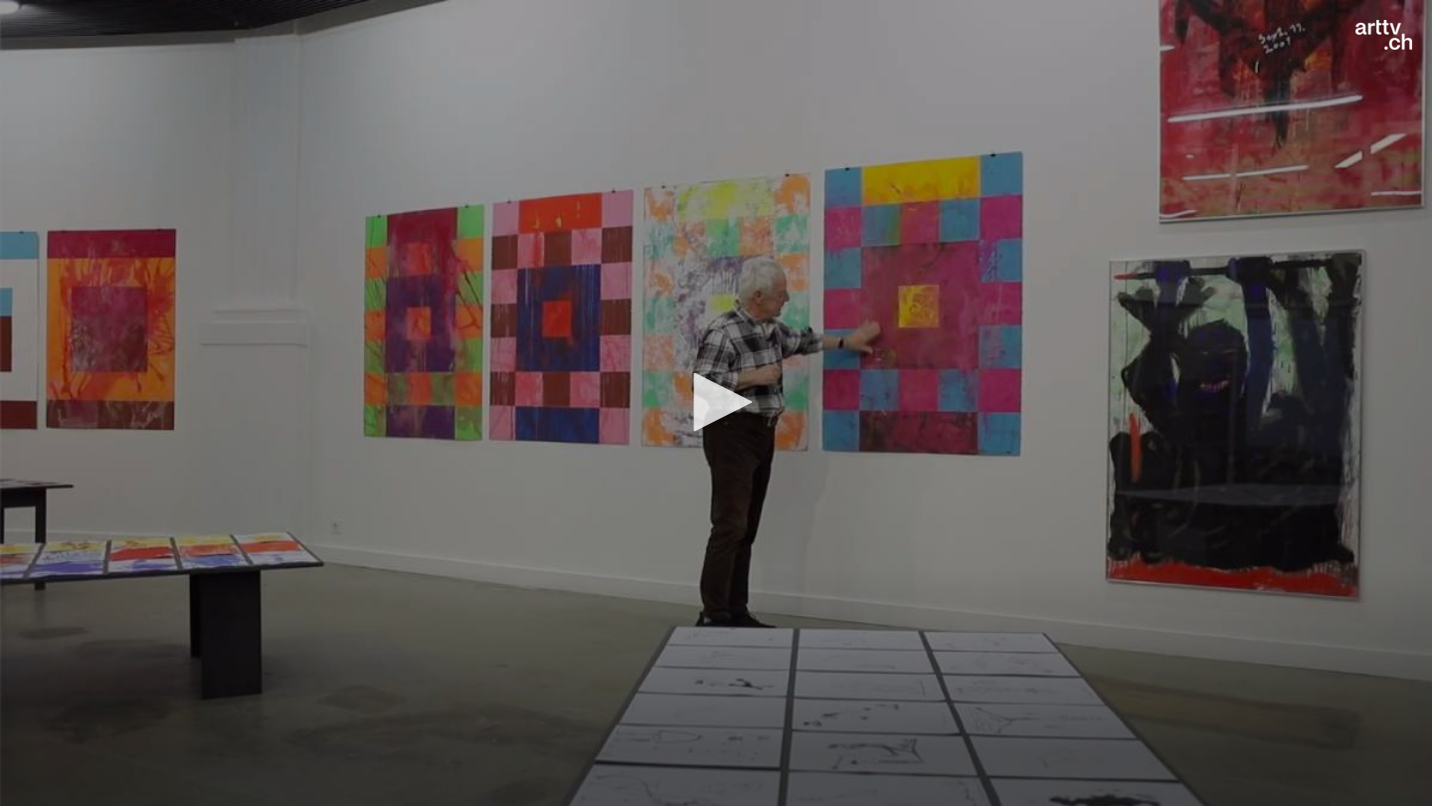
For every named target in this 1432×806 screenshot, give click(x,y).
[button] (716, 402)
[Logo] (1383, 35)
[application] (716, 403)
